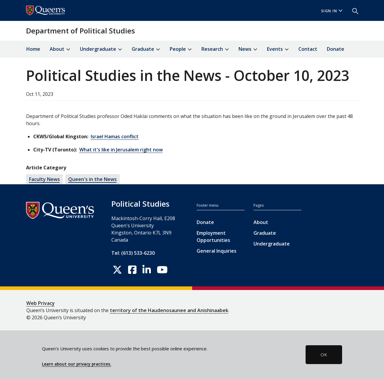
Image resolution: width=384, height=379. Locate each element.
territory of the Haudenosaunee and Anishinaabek (169, 310)
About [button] (60, 49)
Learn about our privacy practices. (76, 364)
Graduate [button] (146, 49)
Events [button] (278, 49)
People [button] (181, 49)
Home (33, 49)
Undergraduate (272, 243)
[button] (352, 10)
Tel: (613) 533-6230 (133, 253)
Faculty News (44, 179)
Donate (335, 49)
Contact (307, 49)
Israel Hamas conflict (115, 136)
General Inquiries (216, 251)
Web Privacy (40, 303)
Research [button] (215, 49)
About (261, 222)
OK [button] (324, 354)
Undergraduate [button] (101, 49)
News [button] (248, 49)
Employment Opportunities (213, 236)
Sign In (332, 10)
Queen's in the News (92, 179)
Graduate (265, 233)
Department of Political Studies (80, 31)
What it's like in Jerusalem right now (121, 149)
